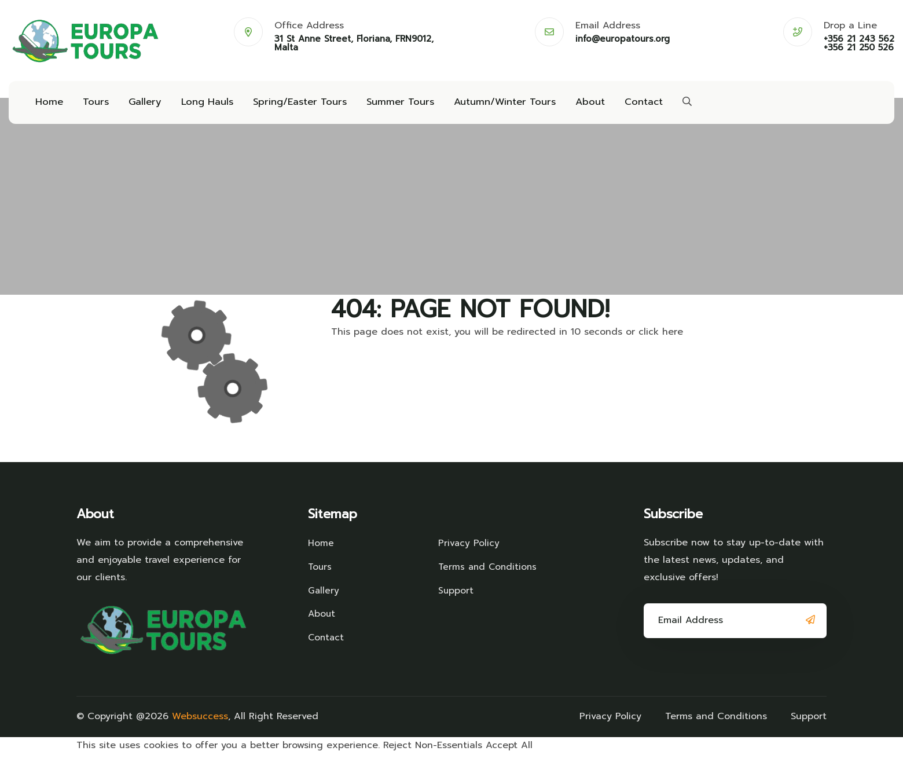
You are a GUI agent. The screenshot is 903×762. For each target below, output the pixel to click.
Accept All (509, 753)
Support (456, 596)
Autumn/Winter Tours (492, 105)
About (575, 105)
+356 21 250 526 (859, 47)
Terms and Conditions (489, 573)
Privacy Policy (469, 551)
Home (48, 105)
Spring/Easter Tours (293, 105)
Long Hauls (202, 105)
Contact (628, 105)
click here (660, 339)
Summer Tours (390, 105)
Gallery (141, 105)
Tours (93, 105)
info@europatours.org (622, 39)
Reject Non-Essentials (432, 753)
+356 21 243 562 (859, 39)
